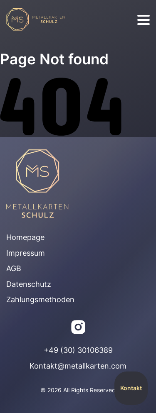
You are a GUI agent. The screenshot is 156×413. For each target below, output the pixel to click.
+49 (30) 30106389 (78, 350)
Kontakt (131, 387)
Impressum (25, 253)
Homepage (25, 237)
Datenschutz (28, 284)
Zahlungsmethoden (40, 299)
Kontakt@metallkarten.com (78, 366)
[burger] (143, 20)
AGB (13, 268)
